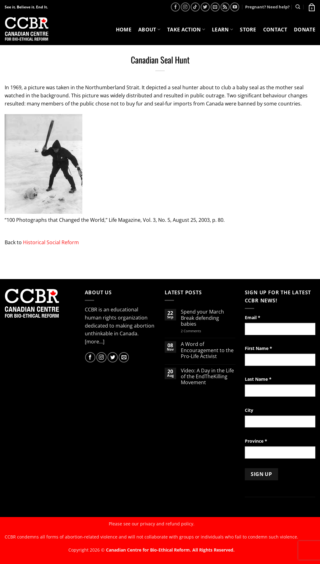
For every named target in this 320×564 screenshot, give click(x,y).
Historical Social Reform (51, 242)
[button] (311, 7)
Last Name (258, 379)
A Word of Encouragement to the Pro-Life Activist (207, 350)
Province (256, 441)
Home (123, 29)
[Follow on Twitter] (205, 7)
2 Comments (199, 331)
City (249, 410)
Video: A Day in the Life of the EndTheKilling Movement (207, 377)
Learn (222, 29)
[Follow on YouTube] (234, 7)
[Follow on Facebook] (175, 7)
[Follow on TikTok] (195, 7)
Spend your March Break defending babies (202, 318)
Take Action (186, 29)
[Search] (297, 6)
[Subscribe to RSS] (225, 7)
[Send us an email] (215, 7)
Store (248, 29)
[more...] (94, 341)
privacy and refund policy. (167, 524)
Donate (304, 29)
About (149, 29)
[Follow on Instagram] (185, 7)
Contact (275, 29)
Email (252, 317)
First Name (258, 348)
